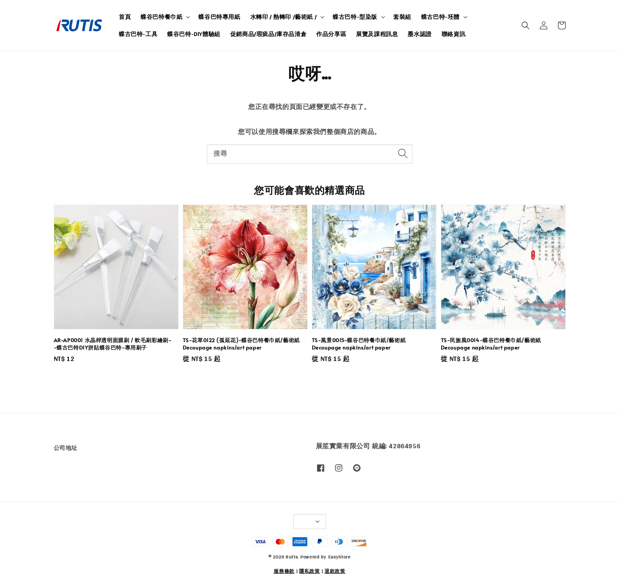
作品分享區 (331, 34)
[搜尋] (403, 154)
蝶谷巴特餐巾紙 (161, 16)
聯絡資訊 (453, 34)
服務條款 (284, 571)
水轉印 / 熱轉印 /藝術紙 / (283, 16)
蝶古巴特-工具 (138, 34)
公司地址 (65, 448)
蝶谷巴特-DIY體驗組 (193, 34)
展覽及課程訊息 (377, 34)
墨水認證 (419, 34)
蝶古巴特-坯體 (440, 16)
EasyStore (339, 556)
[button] (526, 25)
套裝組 (402, 16)
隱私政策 (309, 571)
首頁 (125, 16)
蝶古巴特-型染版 (355, 16)
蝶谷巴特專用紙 (219, 16)
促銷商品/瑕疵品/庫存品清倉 (268, 34)
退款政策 (334, 571)
